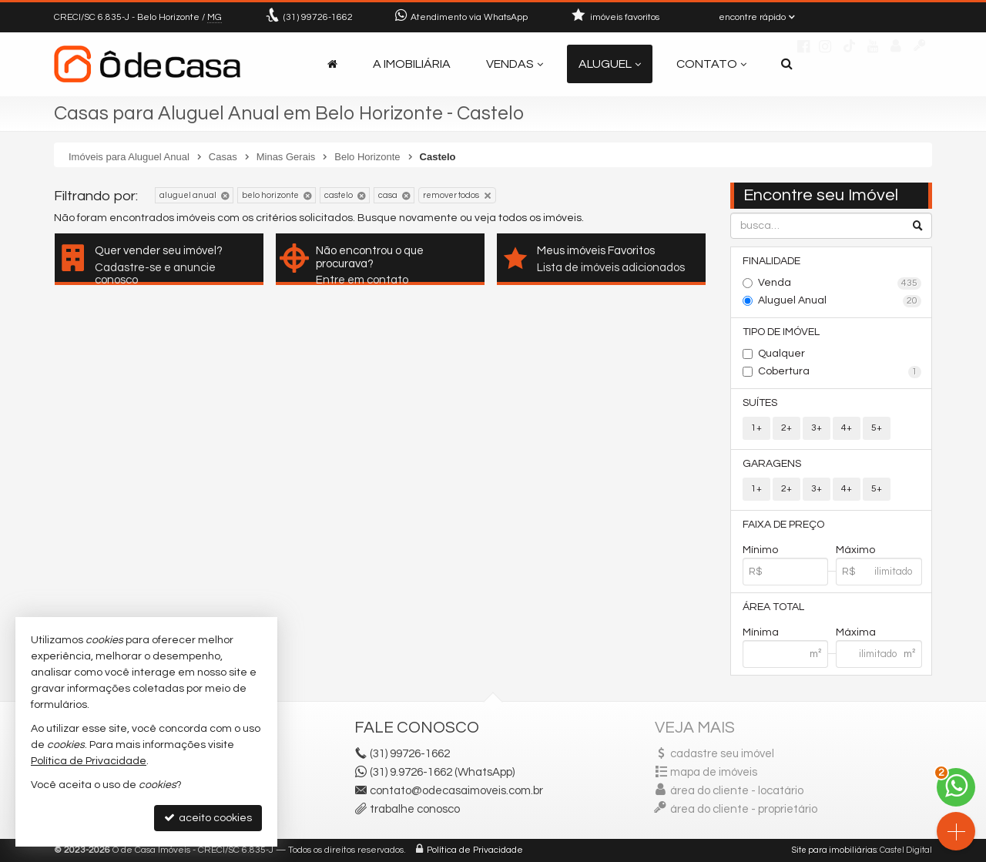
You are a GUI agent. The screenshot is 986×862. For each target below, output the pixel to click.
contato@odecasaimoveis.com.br (456, 791)
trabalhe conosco (415, 809)
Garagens (772, 463)
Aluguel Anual (840, 301)
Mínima (761, 632)
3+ (816, 428)
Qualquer (781, 353)
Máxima (856, 632)
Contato (711, 64)
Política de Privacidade (475, 850)
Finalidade (771, 261)
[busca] (787, 64)
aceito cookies (208, 817)
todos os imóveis (540, 218)
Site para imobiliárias (834, 850)
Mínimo (760, 550)
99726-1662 (318, 17)
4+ (846, 428)
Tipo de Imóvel (781, 332)
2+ (786, 428)
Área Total (773, 607)
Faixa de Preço (783, 524)
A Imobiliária (412, 64)
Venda (840, 283)
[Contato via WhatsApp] (956, 787)
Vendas (514, 64)
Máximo (855, 550)
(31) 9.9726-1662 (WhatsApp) (442, 772)
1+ (756, 428)
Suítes (760, 402)
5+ (876, 428)
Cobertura (840, 372)
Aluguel (610, 64)
